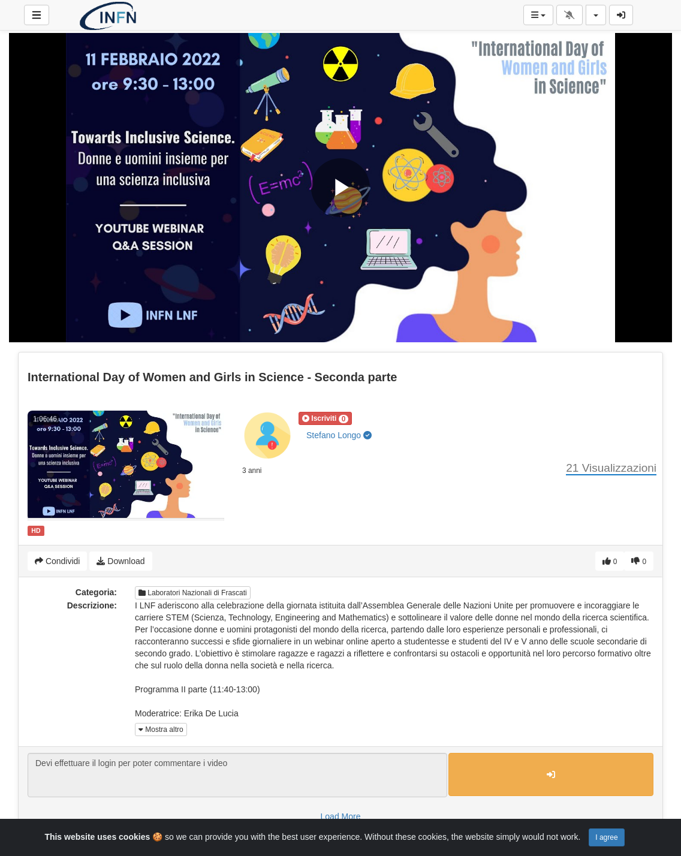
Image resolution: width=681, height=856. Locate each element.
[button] (325, 418)
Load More (341, 816)
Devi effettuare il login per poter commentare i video (237, 775)
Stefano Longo (339, 435)
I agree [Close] (606, 837)
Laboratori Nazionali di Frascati (192, 593)
